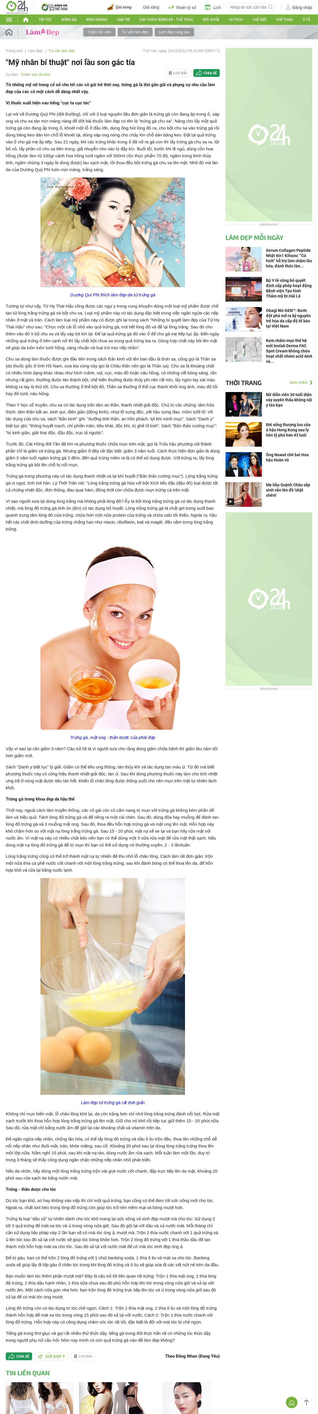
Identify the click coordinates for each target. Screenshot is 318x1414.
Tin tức (45, 20)
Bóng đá (69, 20)
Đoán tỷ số (182, 7)
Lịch (213, 7)
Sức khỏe (211, 20)
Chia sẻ (210, 73)
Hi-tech (236, 20)
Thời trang (243, 382)
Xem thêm (298, 382)
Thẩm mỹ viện (99, 32)
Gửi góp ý (51, 1356)
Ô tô (306, 20)
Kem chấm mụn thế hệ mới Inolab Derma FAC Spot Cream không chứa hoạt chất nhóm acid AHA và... (289, 351)
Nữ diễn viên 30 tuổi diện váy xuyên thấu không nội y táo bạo (289, 399)
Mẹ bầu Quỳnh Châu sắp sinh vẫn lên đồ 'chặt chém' (288, 490)
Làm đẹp (35, 51)
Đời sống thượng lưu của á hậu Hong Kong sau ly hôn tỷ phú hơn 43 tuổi (288, 429)
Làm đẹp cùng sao (174, 32)
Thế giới (259, 20)
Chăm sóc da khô (35, 74)
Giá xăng (151, 7)
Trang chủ (14, 51)
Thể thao (284, 20)
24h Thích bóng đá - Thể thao (166, 20)
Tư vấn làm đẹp (135, 32)
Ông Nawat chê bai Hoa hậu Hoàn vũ (287, 457)
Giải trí (123, 20)
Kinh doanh (97, 20)
